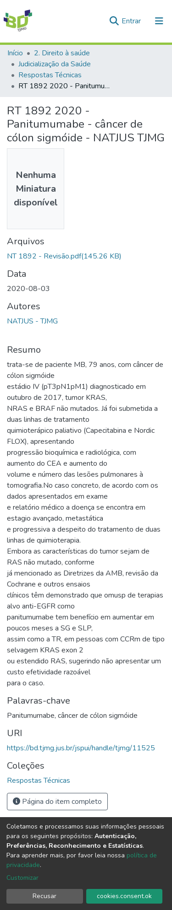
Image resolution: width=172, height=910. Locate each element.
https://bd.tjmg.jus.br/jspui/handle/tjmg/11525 (81, 748)
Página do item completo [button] (57, 802)
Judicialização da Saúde (54, 64)
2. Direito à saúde (62, 53)
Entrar (132, 21)
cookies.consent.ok (124, 896)
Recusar (44, 896)
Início (15, 53)
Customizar (22, 877)
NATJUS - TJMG (32, 321)
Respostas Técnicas (50, 75)
